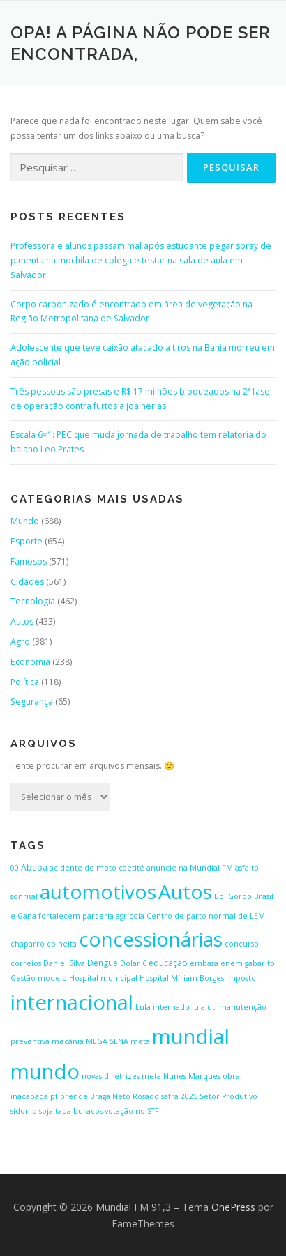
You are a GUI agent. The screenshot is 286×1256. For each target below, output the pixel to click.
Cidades (27, 582)
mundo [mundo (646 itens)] (45, 1071)
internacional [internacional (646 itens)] (71, 1002)
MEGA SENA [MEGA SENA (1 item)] (107, 1041)
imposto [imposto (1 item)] (241, 978)
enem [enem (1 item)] (231, 963)
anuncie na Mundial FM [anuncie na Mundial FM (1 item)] (189, 868)
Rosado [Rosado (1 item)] (146, 1096)
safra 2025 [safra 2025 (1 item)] (179, 1096)
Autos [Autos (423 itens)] (185, 891)
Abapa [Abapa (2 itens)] (34, 867)
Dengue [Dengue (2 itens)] (102, 963)
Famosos (28, 561)
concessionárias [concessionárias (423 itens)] (151, 939)
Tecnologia (32, 601)
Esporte (26, 541)
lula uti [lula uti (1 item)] (204, 1007)
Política (24, 682)
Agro (20, 642)
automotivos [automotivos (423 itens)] (98, 891)
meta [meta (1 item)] (140, 1041)
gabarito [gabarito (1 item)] (260, 963)
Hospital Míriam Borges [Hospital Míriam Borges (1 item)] (182, 978)
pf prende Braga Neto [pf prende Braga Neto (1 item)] (90, 1096)
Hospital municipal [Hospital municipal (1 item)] (103, 978)
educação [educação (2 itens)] (168, 963)
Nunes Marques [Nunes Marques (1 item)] (191, 1076)
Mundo (24, 521)
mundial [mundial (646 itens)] (190, 1036)
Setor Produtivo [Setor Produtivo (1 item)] (228, 1096)
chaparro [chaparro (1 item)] (27, 944)
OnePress (233, 1206)
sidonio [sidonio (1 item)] (23, 1111)
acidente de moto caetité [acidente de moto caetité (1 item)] (97, 868)
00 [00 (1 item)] (14, 868)
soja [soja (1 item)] (46, 1111)
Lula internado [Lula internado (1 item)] (162, 1007)
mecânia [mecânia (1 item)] (68, 1041)
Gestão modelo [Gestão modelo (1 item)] (38, 978)
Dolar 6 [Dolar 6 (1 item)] (133, 963)
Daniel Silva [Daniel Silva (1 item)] (64, 963)
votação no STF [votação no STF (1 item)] (132, 1111)
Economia (30, 662)
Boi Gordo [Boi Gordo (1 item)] (233, 896)
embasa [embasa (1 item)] (204, 963)
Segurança (31, 701)
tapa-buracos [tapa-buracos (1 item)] (79, 1111)
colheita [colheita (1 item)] (62, 944)
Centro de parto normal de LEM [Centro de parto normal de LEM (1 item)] (205, 916)
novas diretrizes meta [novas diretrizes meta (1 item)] (121, 1076)
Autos (21, 621)
